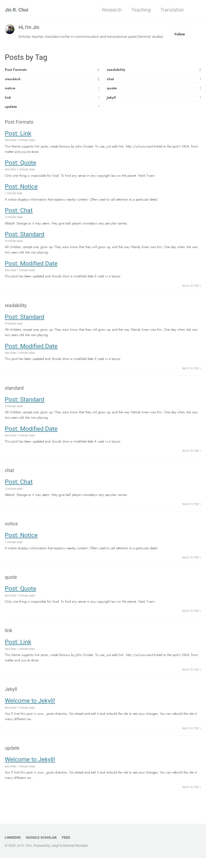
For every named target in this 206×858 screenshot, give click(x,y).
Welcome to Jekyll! (30, 705)
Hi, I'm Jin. (30, 27)
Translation (171, 10)
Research (111, 10)
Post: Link (18, 133)
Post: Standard (24, 235)
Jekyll (55, 846)
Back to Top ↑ (191, 287)
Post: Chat (19, 211)
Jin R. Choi (16, 10)
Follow (182, 34)
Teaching (140, 10)
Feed (67, 837)
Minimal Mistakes (76, 846)
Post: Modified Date (31, 264)
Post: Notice (21, 187)
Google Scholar (41, 837)
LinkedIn (13, 837)
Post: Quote (20, 163)
